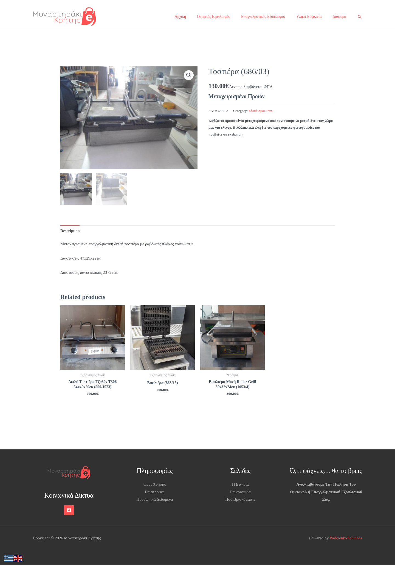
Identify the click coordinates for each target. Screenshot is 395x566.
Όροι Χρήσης (154, 485)
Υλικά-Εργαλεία (308, 17)
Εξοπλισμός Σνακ (262, 111)
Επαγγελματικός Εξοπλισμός (263, 17)
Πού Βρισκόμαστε (240, 501)
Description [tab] (70, 231)
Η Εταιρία (240, 485)
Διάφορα (339, 17)
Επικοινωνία (240, 493)
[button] (359, 16)
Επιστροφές (154, 493)
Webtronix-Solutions (345, 539)
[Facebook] (69, 511)
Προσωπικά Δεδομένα (154, 501)
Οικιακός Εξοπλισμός (213, 17)
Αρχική (180, 17)
